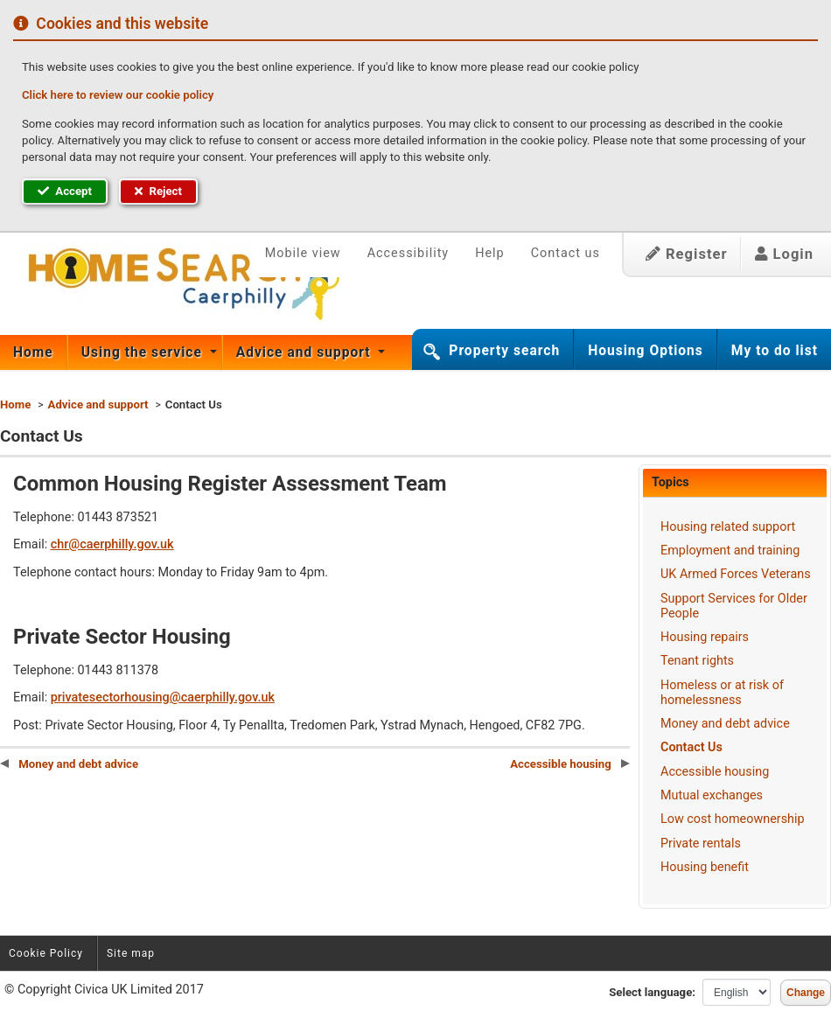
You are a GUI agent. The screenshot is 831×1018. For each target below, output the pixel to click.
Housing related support (727, 526)
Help (489, 253)
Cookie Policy (46, 953)
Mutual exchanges (711, 795)
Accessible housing (714, 771)
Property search (504, 351)
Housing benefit (704, 867)
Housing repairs (704, 637)
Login (784, 254)
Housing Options (645, 351)
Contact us (565, 253)
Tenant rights (697, 660)
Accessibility (408, 253)
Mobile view (303, 253)
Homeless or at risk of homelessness (722, 693)
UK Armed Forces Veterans (735, 574)
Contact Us (691, 747)
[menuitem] (33, 352)
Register (687, 254)
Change (805, 993)
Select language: (652, 992)
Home (33, 352)
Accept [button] (65, 191)
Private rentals (700, 843)
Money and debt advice (725, 723)
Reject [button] (158, 191)
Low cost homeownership (732, 819)
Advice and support (305, 352)
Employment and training (730, 550)
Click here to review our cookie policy (117, 94)
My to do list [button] (774, 351)
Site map (131, 953)
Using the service (143, 352)
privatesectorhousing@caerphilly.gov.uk (163, 697)
